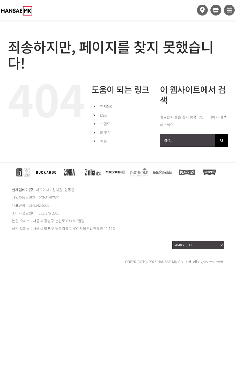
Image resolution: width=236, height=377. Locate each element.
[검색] (221, 140)
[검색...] (187, 140)
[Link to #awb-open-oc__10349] (229, 10)
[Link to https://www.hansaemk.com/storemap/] (202, 10)
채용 (103, 141)
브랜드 (105, 123)
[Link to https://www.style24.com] (215, 10)
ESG (103, 115)
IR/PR (105, 132)
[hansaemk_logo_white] (16, 3)
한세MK (106, 106)
